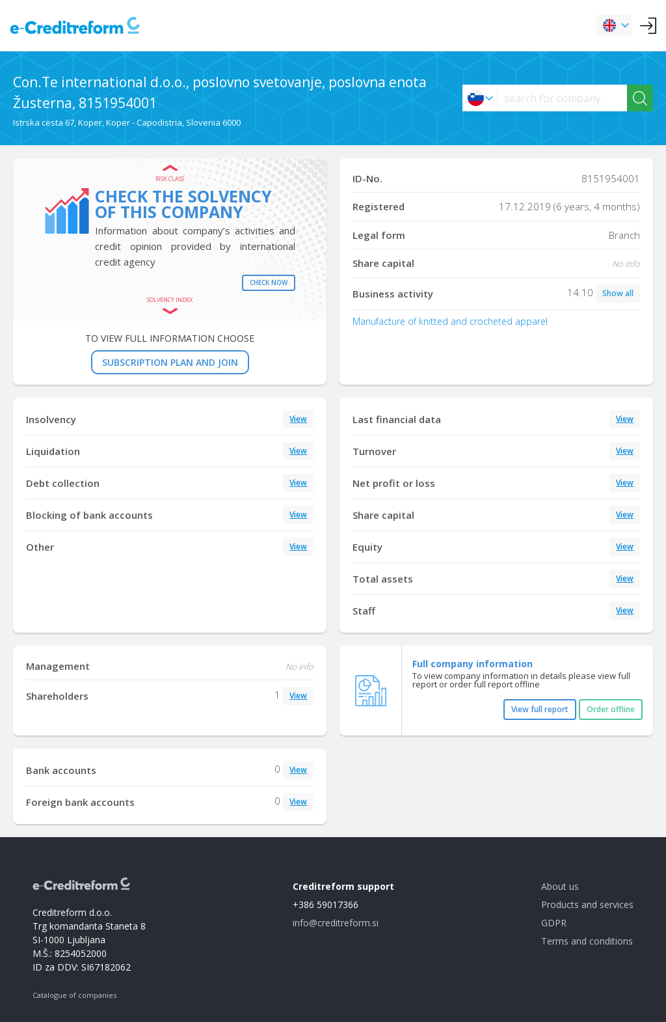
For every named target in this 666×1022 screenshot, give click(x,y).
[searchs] (562, 98)
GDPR (553, 923)
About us (560, 886)
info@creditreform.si (336, 923)
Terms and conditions (587, 941)
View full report (539, 709)
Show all (617, 293)
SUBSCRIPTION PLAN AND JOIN (170, 362)
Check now (268, 282)
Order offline (611, 709)
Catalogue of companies (74, 995)
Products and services (587, 904)
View (298, 418)
